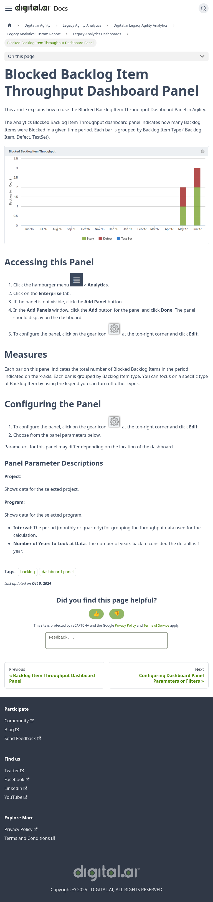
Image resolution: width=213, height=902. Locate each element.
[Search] (204, 8)
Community (19, 721)
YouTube (15, 797)
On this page (21, 56)
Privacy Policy (126, 625)
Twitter (14, 771)
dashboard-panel (57, 571)
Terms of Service (156, 625)
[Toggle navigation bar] (8, 8)
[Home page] (9, 25)
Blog (11, 729)
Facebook (16, 779)
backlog (27, 571)
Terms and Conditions (29, 838)
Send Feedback (22, 738)
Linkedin (15, 788)
